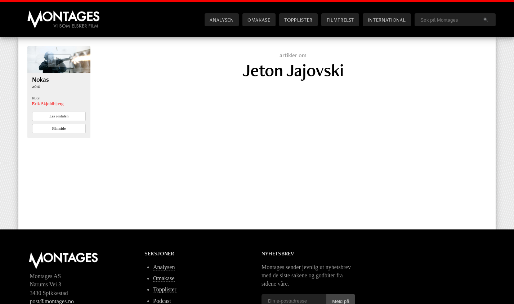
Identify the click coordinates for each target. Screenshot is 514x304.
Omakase (258, 19)
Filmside (59, 128)
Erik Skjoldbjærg (48, 103)
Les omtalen (58, 116)
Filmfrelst (340, 19)
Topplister (298, 19)
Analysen (221, 19)
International (387, 19)
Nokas (40, 79)
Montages (39, 14)
